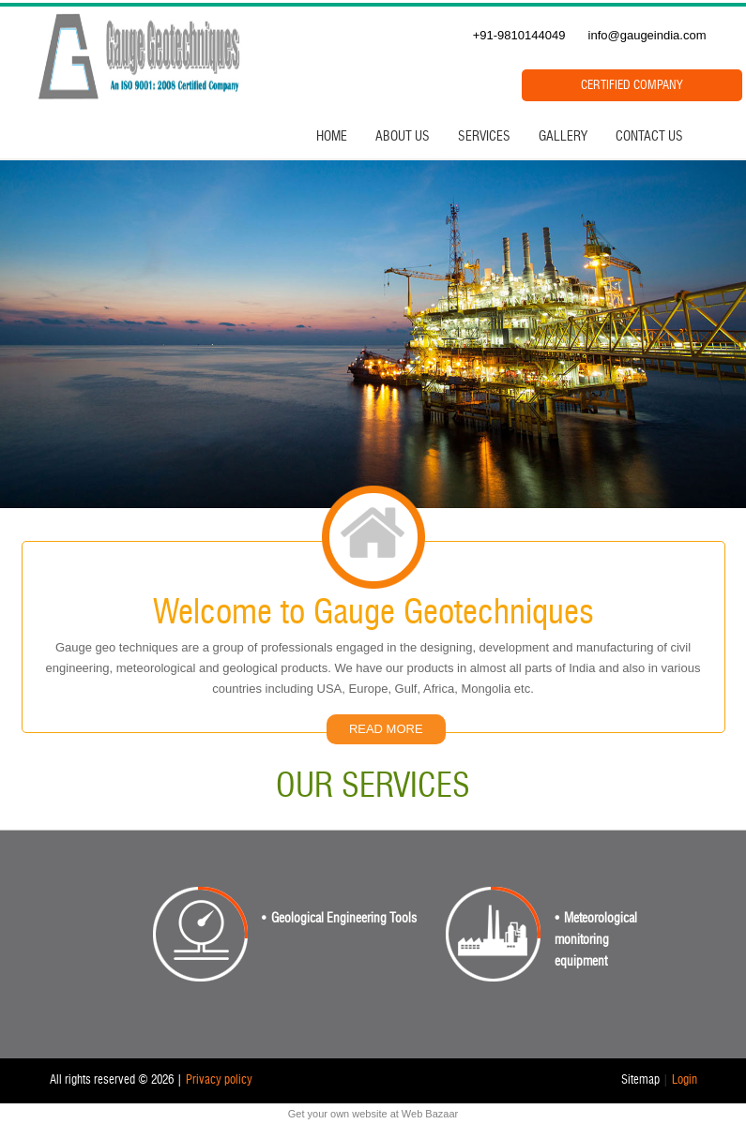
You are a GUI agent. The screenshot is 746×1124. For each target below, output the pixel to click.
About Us (402, 136)
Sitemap (640, 1080)
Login (684, 1080)
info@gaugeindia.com (647, 35)
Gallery (563, 136)
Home (331, 136)
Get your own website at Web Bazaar (373, 1113)
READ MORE (386, 729)
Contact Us (649, 136)
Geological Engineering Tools (344, 918)
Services (484, 136)
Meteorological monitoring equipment (596, 940)
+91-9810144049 (519, 35)
